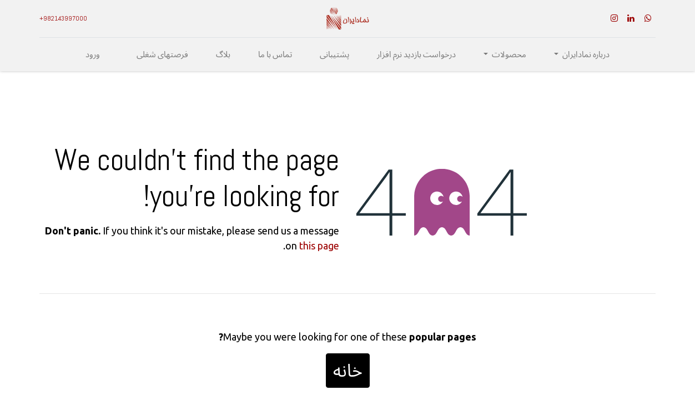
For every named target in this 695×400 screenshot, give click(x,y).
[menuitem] (416, 54)
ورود (92, 54)
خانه (347, 370)
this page (319, 245)
